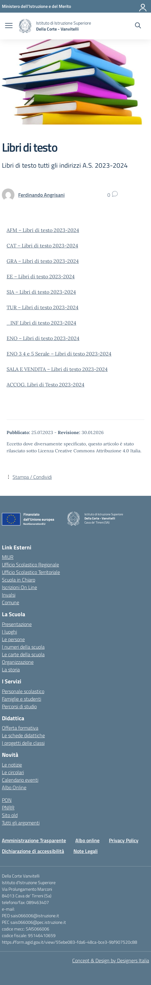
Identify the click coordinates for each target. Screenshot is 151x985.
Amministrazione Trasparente (34, 840)
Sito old (10, 815)
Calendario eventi (20, 780)
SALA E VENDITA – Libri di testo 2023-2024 (57, 369)
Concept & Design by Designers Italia (110, 960)
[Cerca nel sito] (138, 26)
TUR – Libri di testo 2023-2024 (42, 307)
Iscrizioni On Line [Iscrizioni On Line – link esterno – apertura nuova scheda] (19, 587)
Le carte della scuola (23, 654)
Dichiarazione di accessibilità (33, 851)
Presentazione (17, 624)
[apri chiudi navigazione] (9, 26)
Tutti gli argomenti (21, 822)
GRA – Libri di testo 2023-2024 (43, 261)
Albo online (87, 840)
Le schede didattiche (23, 735)
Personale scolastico (23, 691)
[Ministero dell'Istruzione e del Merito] (36, 6)
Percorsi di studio (19, 706)
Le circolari (13, 772)
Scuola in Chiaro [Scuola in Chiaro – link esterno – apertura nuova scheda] (18, 579)
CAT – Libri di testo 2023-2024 (42, 245)
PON (7, 800)
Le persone (13, 639)
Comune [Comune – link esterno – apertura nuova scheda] (10, 602)
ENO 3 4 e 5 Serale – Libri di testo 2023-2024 (59, 354)
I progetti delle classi (23, 743)
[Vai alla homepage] (25, 26)
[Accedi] (143, 6)
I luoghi (9, 631)
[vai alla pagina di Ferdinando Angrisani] (41, 195)
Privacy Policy (123, 840)
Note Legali (85, 851)
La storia (11, 669)
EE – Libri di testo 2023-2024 (41, 276)
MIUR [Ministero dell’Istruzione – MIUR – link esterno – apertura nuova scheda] (7, 557)
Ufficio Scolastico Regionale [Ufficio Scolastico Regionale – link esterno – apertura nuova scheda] (30, 564)
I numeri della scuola (23, 647)
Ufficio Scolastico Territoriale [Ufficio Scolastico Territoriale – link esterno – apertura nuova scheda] (31, 572)
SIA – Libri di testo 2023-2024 (41, 292)
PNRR (8, 807)
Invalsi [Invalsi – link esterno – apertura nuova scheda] (8, 595)
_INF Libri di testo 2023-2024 (41, 323)
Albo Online (14, 787)
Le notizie (12, 764)
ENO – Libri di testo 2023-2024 (43, 338)
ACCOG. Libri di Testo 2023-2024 (45, 384)
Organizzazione (18, 662)
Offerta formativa (20, 728)
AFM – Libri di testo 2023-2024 (43, 230)
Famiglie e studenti (21, 699)
